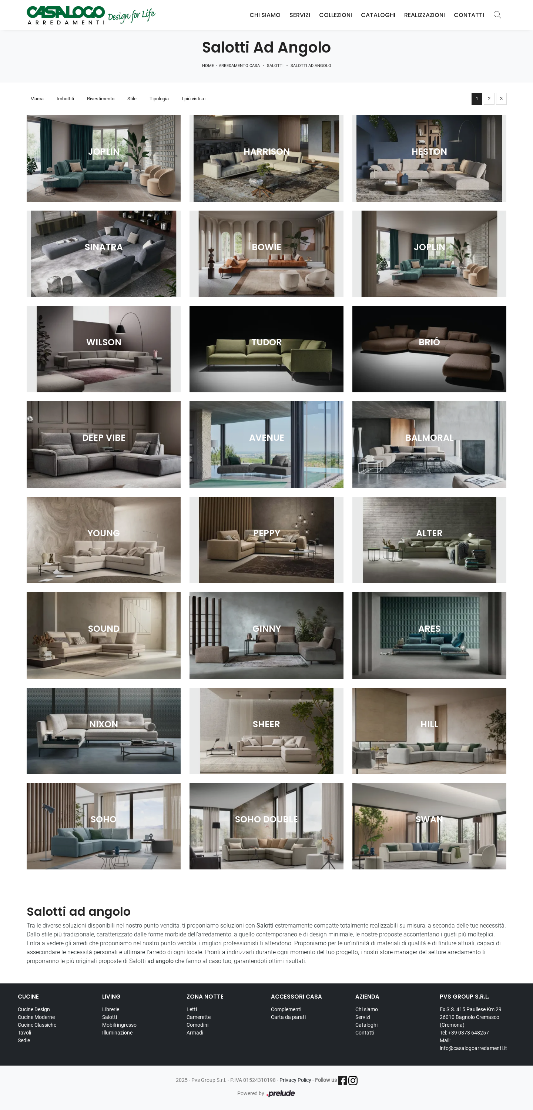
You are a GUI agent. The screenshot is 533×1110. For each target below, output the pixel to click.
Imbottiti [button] (65, 98)
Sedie (24, 1040)
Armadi (195, 1033)
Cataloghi (378, 15)
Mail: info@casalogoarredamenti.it (473, 1044)
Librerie (110, 1009)
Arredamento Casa (239, 65)
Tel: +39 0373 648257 (464, 1033)
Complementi (286, 1009)
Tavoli (24, 1033)
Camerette (199, 1017)
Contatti (469, 15)
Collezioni (335, 15)
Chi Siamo (265, 15)
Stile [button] (132, 98)
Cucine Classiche (37, 1025)
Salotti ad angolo (311, 65)
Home (208, 65)
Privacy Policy (295, 1080)
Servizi (299, 15)
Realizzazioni (424, 15)
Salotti (275, 65)
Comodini (197, 1025)
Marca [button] (37, 98)
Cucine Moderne (36, 1017)
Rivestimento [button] (100, 98)
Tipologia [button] (159, 98)
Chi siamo (366, 1009)
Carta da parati (288, 1017)
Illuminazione (117, 1033)
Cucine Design (34, 1009)
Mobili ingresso (119, 1025)
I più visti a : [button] (194, 98)
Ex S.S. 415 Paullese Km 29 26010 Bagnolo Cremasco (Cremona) (471, 1017)
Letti (192, 1009)
